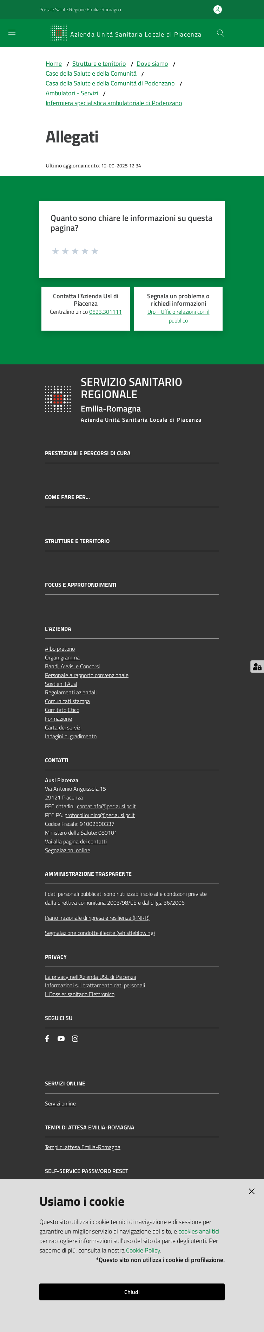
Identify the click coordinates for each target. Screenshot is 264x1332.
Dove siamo (152, 63)
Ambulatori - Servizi (72, 93)
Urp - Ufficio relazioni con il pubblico (178, 316)
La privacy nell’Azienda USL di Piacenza (90, 977)
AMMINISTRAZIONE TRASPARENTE (88, 874)
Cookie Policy (143, 1250)
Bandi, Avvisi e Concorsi (72, 666)
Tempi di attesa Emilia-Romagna (82, 1147)
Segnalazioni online (67, 850)
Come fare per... (67, 497)
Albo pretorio (60, 648)
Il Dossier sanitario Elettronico (79, 994)
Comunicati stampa (67, 701)
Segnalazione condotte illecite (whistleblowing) (100, 933)
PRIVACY (56, 957)
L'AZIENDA (58, 629)
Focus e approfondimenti (81, 585)
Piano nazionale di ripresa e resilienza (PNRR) (97, 917)
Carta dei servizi (63, 727)
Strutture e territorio (99, 63)
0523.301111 (105, 311)
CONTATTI (56, 760)
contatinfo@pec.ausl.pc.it (106, 806)
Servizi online (60, 1103)
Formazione (58, 718)
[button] (220, 33)
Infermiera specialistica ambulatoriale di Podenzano (114, 103)
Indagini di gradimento (71, 736)
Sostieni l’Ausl (61, 684)
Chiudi (132, 1292)
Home (54, 63)
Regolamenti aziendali (71, 692)
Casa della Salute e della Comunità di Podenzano (110, 83)
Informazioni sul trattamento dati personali (95, 985)
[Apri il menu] (12, 32)
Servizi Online (65, 1083)
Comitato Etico (62, 710)
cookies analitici (198, 1231)
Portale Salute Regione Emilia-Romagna (80, 9)
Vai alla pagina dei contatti (76, 841)
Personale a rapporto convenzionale (86, 675)
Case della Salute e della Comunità (91, 73)
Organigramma (62, 657)
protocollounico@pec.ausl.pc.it (100, 815)
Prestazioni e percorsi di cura (88, 453)
